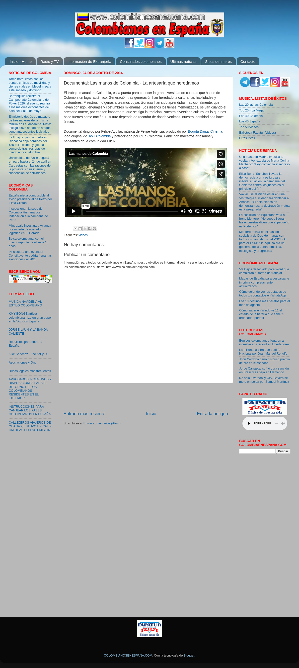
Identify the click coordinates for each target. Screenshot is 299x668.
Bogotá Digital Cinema (205, 131)
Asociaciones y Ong (22, 362)
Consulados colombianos (141, 61)
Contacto (247, 61)
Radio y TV (49, 61)
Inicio (151, 413)
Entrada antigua (212, 413)
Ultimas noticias (183, 61)
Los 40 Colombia (251, 116)
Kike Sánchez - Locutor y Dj (28, 354)
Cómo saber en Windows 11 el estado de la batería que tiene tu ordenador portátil (261, 314)
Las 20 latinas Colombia (256, 104)
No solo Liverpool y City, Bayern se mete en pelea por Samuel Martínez (264, 379)
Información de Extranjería (89, 61)
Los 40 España (249, 121)
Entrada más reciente (84, 413)
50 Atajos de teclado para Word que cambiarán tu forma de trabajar (264, 271)
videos (83, 235)
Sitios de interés (218, 61)
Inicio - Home (21, 61)
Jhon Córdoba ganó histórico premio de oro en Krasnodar (264, 361)
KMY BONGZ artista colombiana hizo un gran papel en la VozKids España (30, 317)
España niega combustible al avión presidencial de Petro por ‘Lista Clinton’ (30, 199)
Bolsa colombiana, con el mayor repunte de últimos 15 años (29, 242)
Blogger (189, 655)
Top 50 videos (249, 127)
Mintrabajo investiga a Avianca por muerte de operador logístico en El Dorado (30, 229)
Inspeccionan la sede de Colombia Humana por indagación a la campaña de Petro (28, 214)
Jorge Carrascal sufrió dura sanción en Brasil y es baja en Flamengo (264, 370)
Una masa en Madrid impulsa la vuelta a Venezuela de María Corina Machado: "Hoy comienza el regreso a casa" (264, 162)
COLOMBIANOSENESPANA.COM (128, 655)
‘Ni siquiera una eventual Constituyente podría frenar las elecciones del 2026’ (30, 255)
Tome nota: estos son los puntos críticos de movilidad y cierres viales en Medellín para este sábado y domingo (30, 84)
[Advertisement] (145, 396)
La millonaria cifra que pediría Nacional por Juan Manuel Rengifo (263, 351)
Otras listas (247, 138)
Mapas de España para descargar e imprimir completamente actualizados (264, 282)
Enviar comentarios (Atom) (102, 423)
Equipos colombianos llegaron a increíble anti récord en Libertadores (264, 342)
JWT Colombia (99, 136)
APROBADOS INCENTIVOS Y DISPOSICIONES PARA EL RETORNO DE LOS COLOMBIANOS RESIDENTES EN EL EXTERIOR (30, 389)
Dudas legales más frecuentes (30, 371)
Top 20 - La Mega (251, 110)
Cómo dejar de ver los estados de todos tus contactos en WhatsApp (262, 293)
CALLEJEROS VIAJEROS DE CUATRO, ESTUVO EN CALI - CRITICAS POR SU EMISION (30, 426)
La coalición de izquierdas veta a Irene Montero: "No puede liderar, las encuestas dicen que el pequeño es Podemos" (264, 220)
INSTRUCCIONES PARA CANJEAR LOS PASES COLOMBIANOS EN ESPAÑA (30, 410)
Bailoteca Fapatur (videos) (257, 132)
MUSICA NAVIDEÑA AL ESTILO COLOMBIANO (25, 303)
